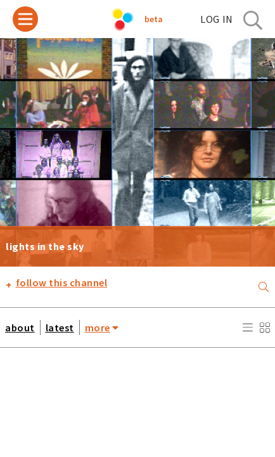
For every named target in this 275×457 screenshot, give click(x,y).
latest (60, 327)
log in (216, 19)
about (20, 327)
